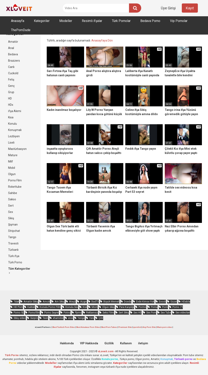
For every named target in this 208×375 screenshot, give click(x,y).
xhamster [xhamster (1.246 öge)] (58, 317)
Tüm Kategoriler (19, 270)
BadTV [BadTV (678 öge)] (95, 301)
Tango (12, 237)
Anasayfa (17, 21)
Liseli (11, 142)
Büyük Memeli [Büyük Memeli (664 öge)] (111, 301)
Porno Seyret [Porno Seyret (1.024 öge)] (51, 312)
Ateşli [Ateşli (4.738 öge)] (72, 301)
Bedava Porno (150, 21)
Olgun (12, 174)
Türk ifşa (13, 256)
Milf (10, 161)
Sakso (12, 199)
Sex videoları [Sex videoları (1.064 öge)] (183, 312)
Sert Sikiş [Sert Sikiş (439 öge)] (124, 312)
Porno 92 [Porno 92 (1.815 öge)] (19, 312)
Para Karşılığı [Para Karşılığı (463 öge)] (126, 307)
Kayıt (190, 8)
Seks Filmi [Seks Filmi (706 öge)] (108, 312)
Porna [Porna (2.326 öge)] (154, 307)
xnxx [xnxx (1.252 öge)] (70, 317)
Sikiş (11, 218)
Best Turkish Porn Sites (64, 327)
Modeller (65, 21)
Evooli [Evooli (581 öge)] (162, 301)
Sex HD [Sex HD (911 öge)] (137, 312)
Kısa (10, 117)
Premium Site (125, 327)
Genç (11, 85)
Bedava (13, 54)
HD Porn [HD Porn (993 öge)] (18, 307)
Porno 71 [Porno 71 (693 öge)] (177, 307)
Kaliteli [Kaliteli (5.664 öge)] (31, 307)
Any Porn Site (149, 327)
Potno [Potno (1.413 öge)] (67, 312)
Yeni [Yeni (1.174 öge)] (91, 317)
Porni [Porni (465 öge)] (165, 307)
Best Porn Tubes (109, 327)
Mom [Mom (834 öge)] (95, 307)
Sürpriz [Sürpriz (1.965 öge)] (34, 317)
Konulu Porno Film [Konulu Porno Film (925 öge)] (50, 307)
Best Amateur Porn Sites (88, 327)
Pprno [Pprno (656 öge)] (78, 312)
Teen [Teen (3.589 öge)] (45, 317)
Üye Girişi (168, 8)
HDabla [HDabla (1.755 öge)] (186, 301)
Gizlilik (109, 343)
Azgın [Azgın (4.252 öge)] (83, 301)
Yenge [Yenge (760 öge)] (81, 317)
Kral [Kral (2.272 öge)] (85, 307)
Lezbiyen (14, 136)
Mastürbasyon (17, 148)
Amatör (13, 41)
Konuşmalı (15, 130)
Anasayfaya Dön (102, 40)
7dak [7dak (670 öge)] (16, 301)
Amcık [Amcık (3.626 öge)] (46, 301)
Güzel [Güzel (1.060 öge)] (173, 301)
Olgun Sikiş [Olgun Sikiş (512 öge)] (108, 307)
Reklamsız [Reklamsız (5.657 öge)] (92, 312)
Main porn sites (164, 327)
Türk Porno (15, 262)
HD (10, 98)
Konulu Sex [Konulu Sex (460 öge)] (71, 307)
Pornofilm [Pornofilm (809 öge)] (34, 312)
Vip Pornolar (178, 21)
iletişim (143, 343)
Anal (11, 48)
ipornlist (137, 327)
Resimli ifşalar (92, 21)
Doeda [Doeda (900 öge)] (127, 301)
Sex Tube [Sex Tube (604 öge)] (166, 312)
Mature (12, 155)
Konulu (12, 123)
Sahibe (12, 193)
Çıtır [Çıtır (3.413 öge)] (101, 317)
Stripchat (14, 230)
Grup (11, 92)
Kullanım (126, 343)
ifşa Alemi (14, 111)
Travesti (13, 243)
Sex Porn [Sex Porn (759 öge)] (151, 312)
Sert (11, 205)
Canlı (11, 67)
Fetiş (11, 79)
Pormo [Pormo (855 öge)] (142, 307)
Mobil (11, 167)
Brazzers (14, 60)
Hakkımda (67, 343)
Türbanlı (13, 249)
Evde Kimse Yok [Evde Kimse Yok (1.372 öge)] (145, 301)
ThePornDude (20, 30)
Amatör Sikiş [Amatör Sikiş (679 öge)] (31, 301)
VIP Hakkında (89, 343)
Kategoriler (42, 21)
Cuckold (13, 73)
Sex (10, 212)
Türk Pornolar (121, 21)
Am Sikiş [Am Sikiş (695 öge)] (60, 301)
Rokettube (15, 186)
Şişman (13, 224)
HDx (10, 104)
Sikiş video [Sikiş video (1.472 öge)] (20, 317)
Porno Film (15, 180)
